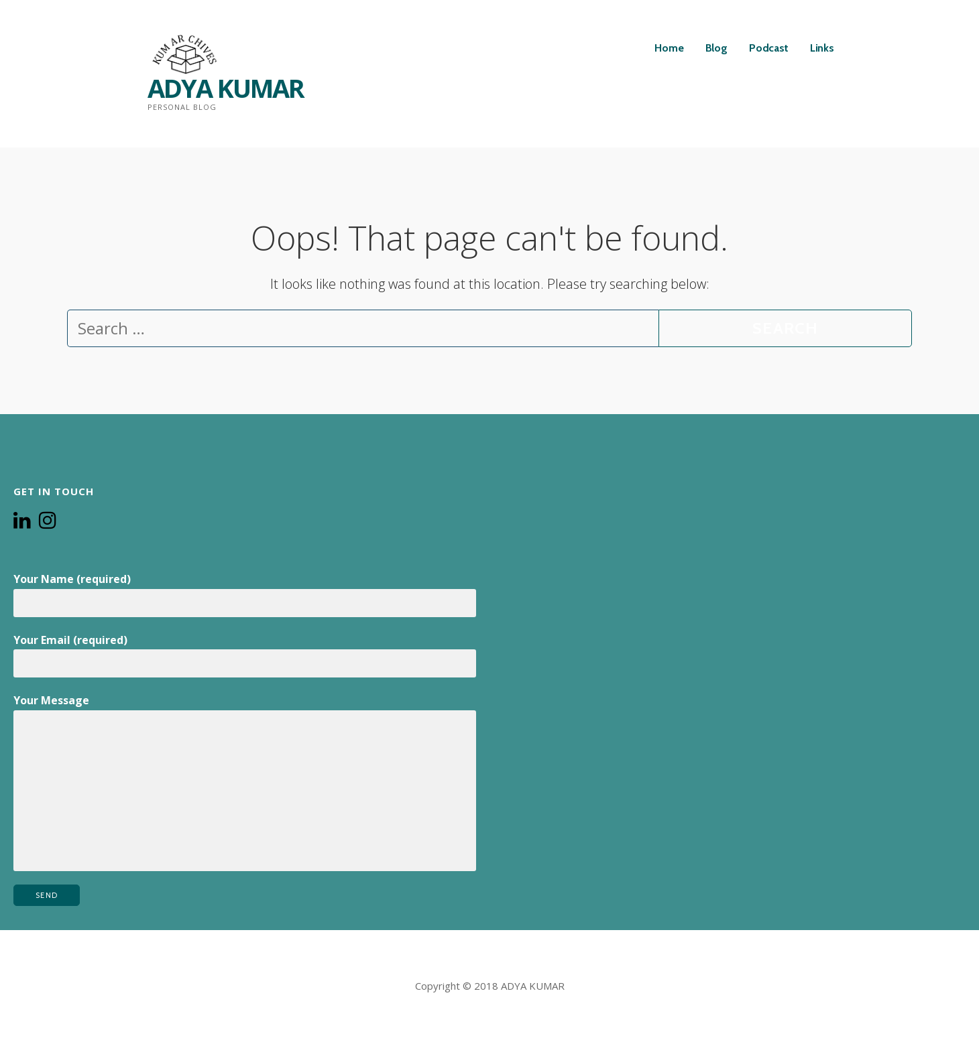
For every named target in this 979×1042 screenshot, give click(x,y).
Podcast (769, 48)
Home (668, 48)
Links (822, 48)
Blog (716, 48)
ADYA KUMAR (226, 87)
